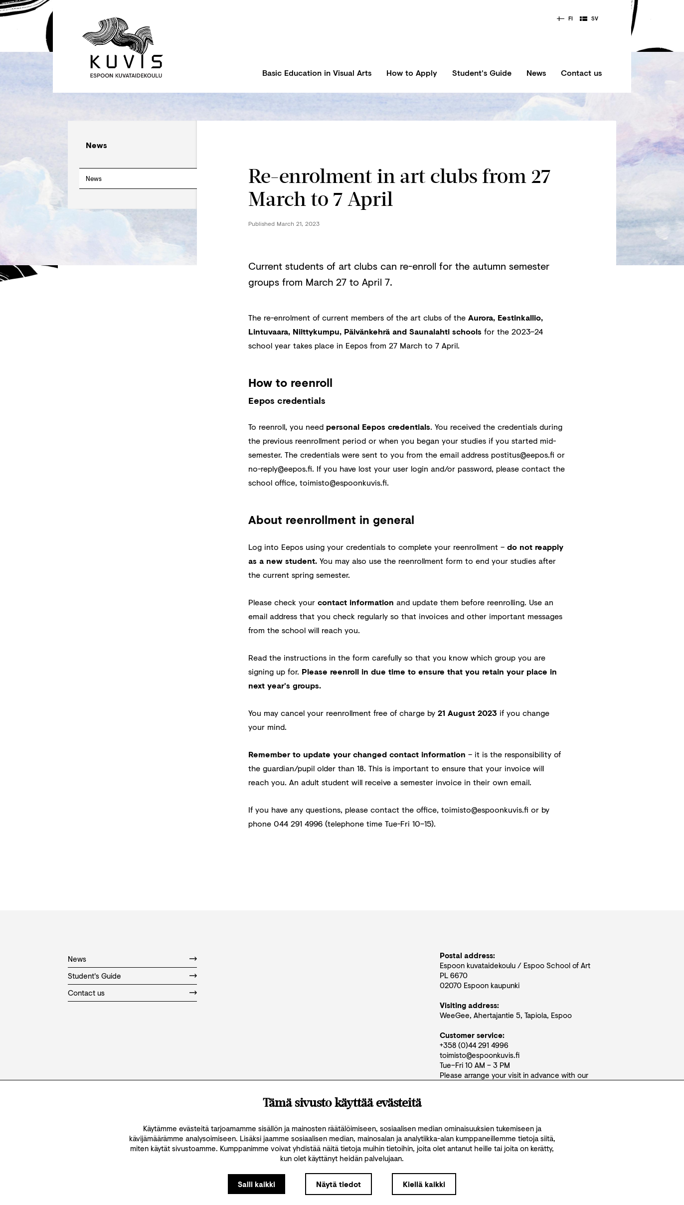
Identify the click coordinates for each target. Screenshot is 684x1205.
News (536, 72)
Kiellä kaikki (424, 1184)
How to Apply (411, 72)
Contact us (581, 72)
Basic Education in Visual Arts (316, 72)
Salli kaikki (256, 1184)
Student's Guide (482, 72)
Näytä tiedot (338, 1184)
